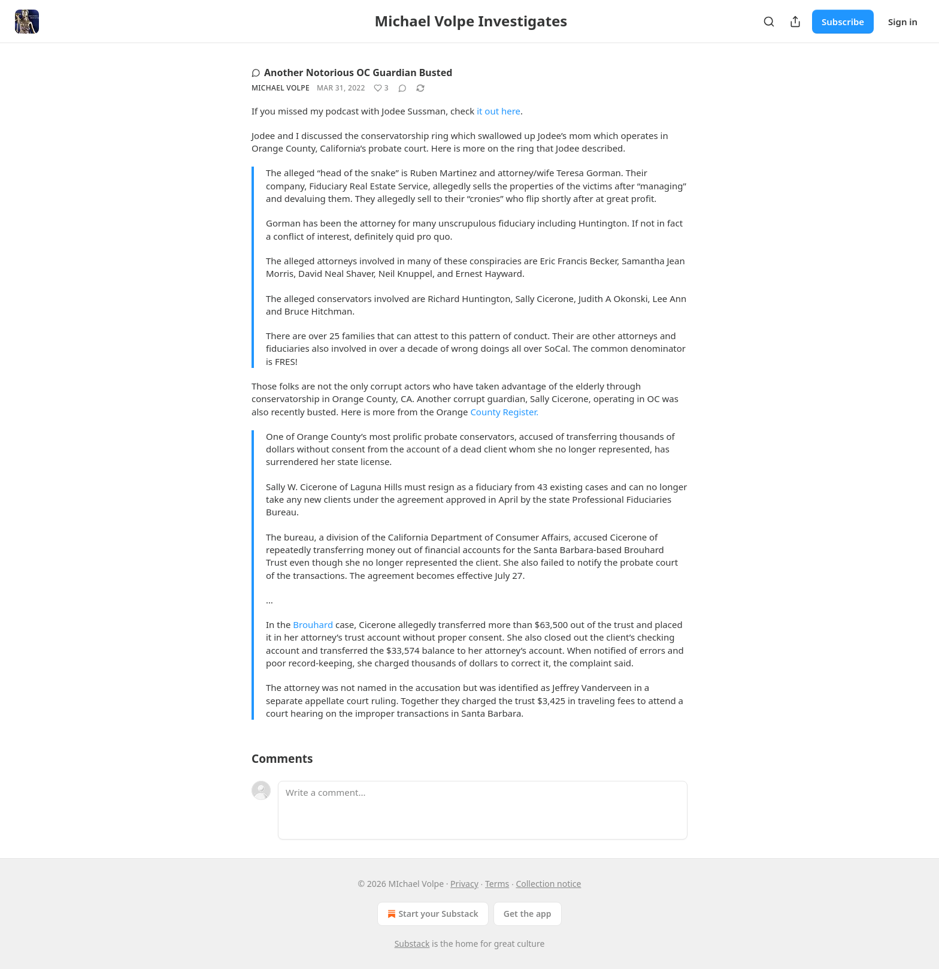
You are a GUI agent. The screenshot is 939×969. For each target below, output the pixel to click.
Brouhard (313, 624)
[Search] (769, 22)
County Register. (504, 412)
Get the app (528, 913)
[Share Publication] (795, 22)
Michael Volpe (281, 88)
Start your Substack (431, 913)
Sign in (902, 22)
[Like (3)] (381, 88)
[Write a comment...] (482, 810)
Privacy (464, 883)
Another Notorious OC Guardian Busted (352, 72)
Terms (497, 883)
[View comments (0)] (402, 88)
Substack (412, 943)
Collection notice (548, 883)
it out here (498, 111)
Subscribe (843, 22)
